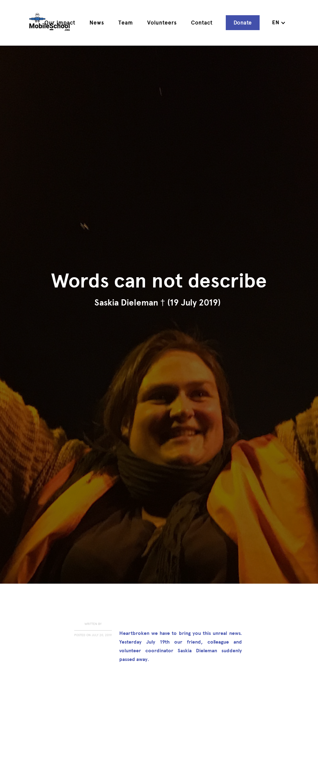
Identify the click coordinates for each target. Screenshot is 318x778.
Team (125, 23)
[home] (49, 22)
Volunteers (162, 23)
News (96, 23)
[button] (279, 22)
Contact (201, 23)
